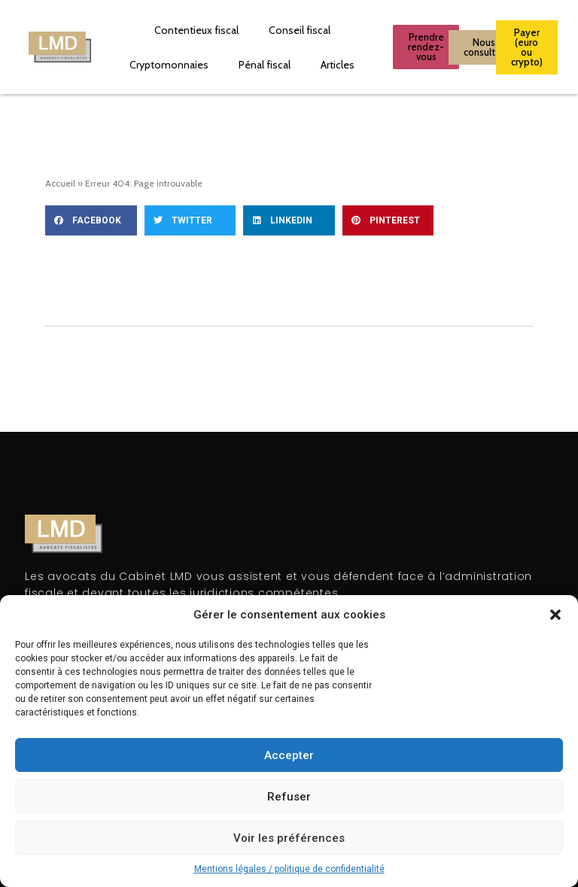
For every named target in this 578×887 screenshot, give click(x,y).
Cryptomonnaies (168, 64)
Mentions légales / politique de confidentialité (289, 869)
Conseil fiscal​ (299, 30)
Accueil (60, 183)
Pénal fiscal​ (265, 64)
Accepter (289, 755)
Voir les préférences (289, 838)
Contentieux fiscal (196, 30)
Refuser (289, 796)
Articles (337, 64)
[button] (555, 614)
